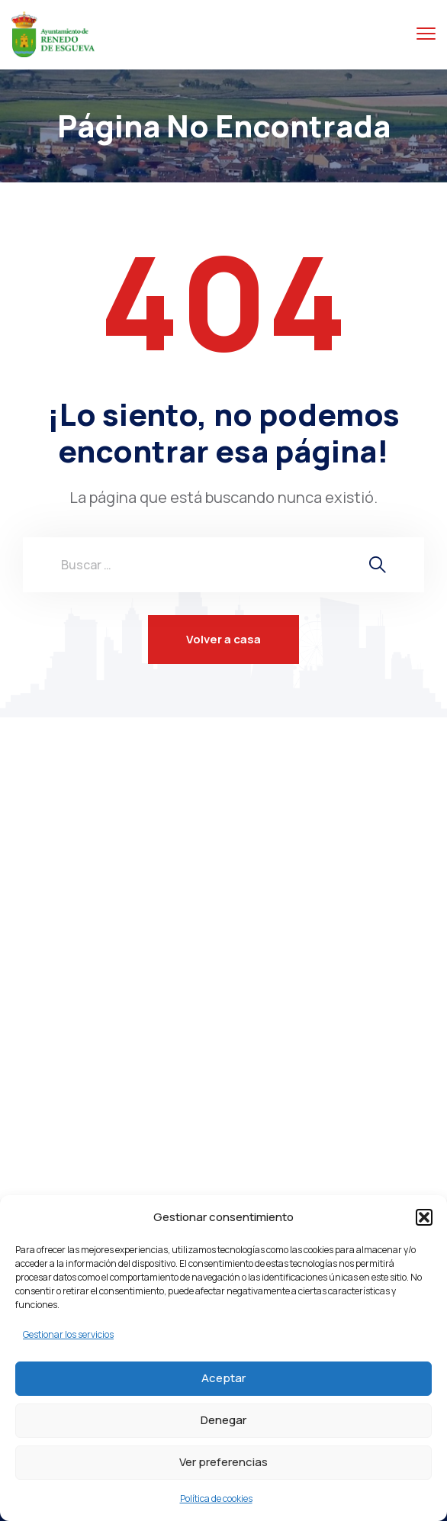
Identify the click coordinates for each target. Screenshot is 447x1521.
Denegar (223, 1420)
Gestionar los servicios (68, 1334)
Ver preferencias (223, 1462)
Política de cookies (216, 1498)
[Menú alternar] (426, 34)
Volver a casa (223, 639)
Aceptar (223, 1378)
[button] (424, 1217)
